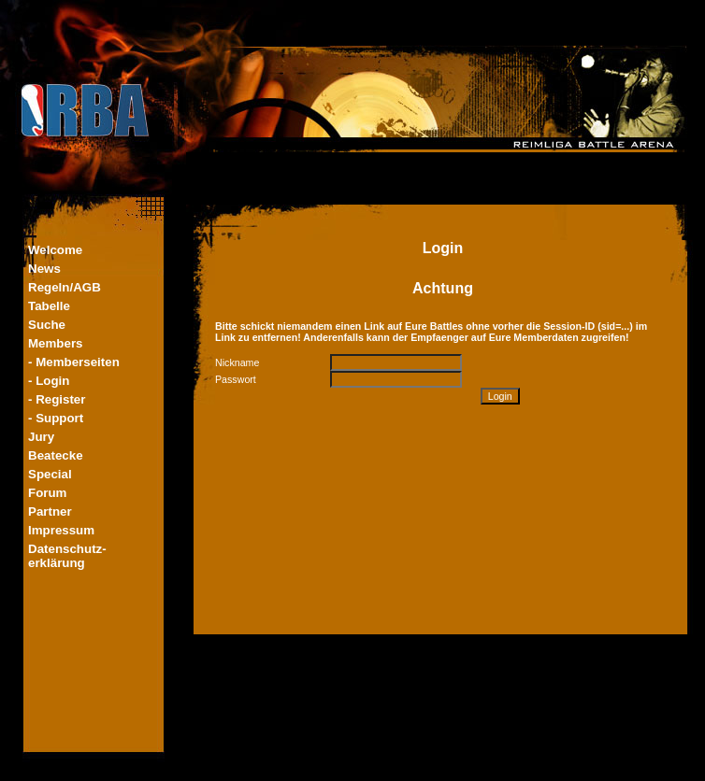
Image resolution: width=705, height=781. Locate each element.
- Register (56, 399)
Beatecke (55, 455)
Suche (46, 325)
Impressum (61, 530)
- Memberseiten (74, 362)
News (44, 269)
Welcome (55, 250)
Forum (47, 493)
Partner (50, 511)
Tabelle (49, 306)
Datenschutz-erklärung (67, 556)
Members (55, 343)
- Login (48, 381)
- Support (55, 418)
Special (50, 474)
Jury (41, 437)
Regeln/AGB (64, 287)
